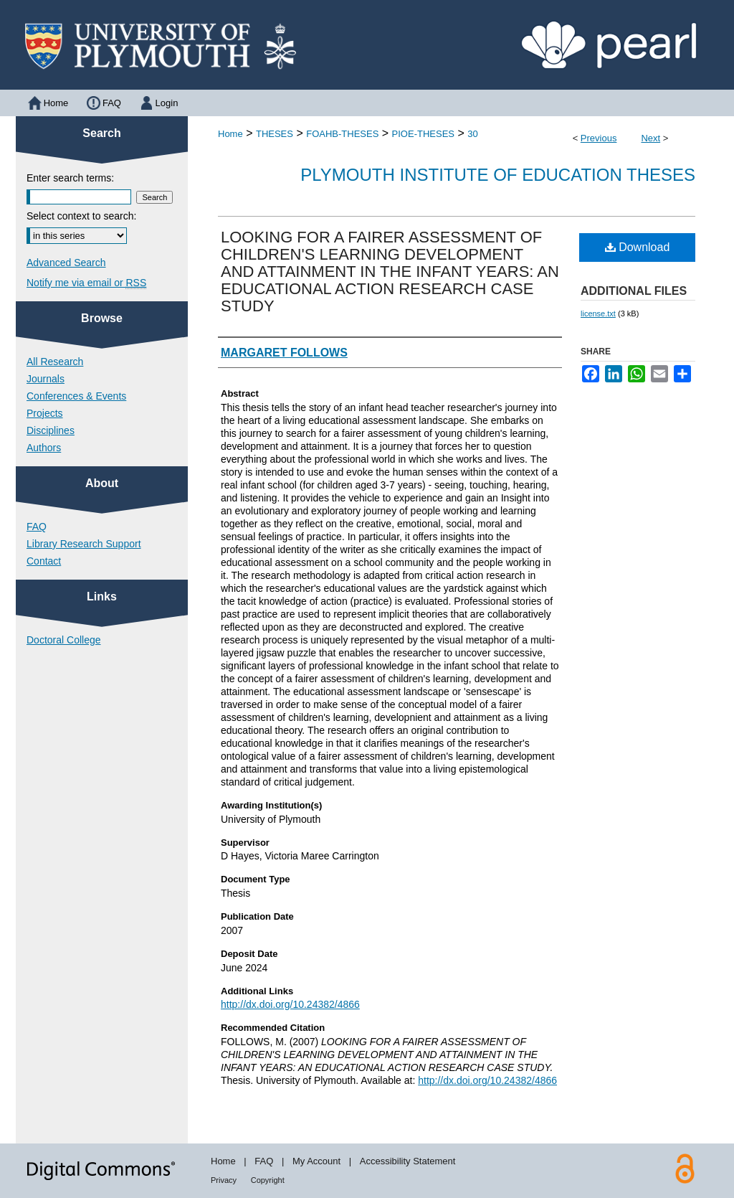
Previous (599, 138)
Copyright (268, 1180)
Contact (44, 561)
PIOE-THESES (423, 133)
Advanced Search (66, 262)
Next (650, 138)
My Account (316, 1161)
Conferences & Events (76, 396)
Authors (44, 447)
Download (637, 247)
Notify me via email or (86, 282)
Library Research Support (84, 544)
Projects (45, 413)
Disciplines (51, 430)
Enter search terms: (70, 178)
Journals (46, 379)
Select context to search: (81, 216)
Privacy (224, 1180)
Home (230, 133)
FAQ (37, 526)
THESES (274, 133)
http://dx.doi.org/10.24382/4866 (290, 1004)
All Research (55, 361)
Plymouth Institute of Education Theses (497, 174)
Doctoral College (64, 640)
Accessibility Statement (408, 1161)
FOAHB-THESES (342, 133)
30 (472, 133)
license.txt (598, 313)
